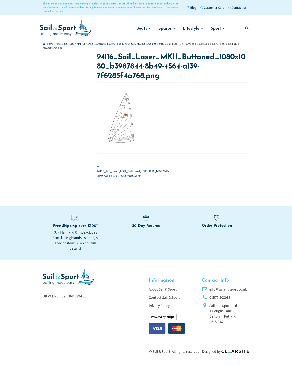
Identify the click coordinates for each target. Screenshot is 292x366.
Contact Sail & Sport (164, 297)
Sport (218, 28)
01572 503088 (220, 297)
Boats (143, 28)
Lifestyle (193, 28)
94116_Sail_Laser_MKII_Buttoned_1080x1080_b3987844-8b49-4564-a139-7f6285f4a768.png (106, 43)
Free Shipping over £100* (75, 226)
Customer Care (212, 8)
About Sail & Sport (163, 289)
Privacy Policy (159, 305)
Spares (166, 28)
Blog (192, 8)
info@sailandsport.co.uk (228, 289)
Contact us (237, 8)
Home (50, 43)
